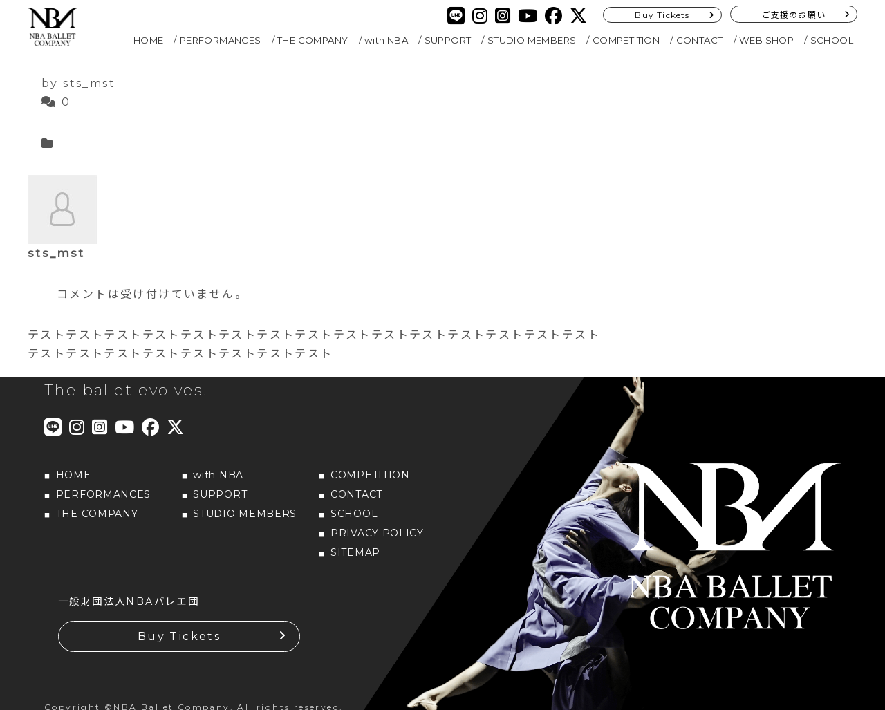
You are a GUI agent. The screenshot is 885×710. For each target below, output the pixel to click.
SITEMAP (355, 552)
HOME (148, 40)
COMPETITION (626, 40)
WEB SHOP (766, 40)
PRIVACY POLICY (377, 533)
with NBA (386, 40)
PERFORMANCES (220, 40)
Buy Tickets (662, 15)
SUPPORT (448, 40)
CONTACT (699, 40)
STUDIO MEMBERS (532, 40)
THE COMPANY (312, 40)
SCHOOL (831, 40)
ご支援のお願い (794, 15)
